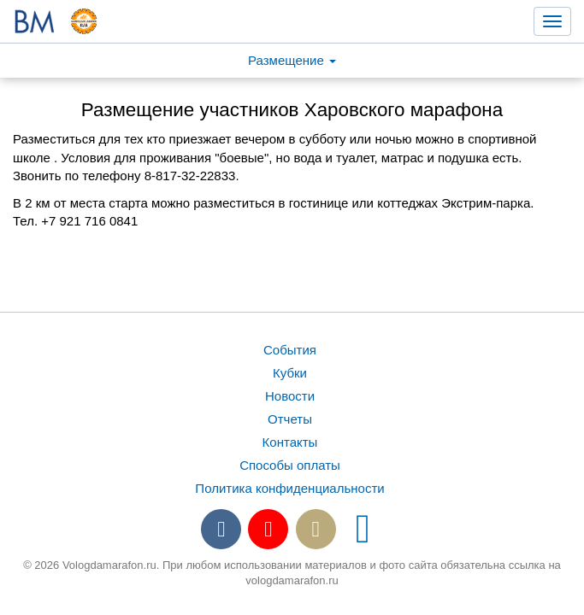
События (289, 350)
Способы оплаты (289, 465)
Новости (290, 396)
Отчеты (290, 419)
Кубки (290, 373)
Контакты (290, 442)
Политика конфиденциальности (289, 488)
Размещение (292, 60)
